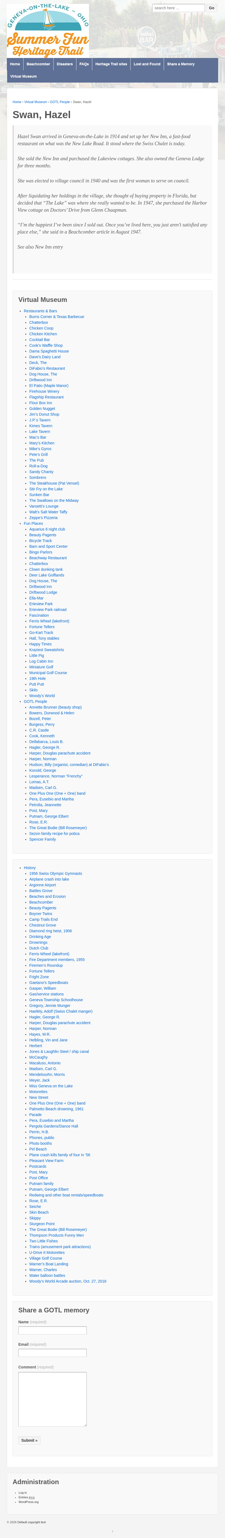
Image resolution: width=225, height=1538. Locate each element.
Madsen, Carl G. (43, 787)
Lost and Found (147, 64)
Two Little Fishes (43, 1241)
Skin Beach (39, 1212)
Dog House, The (43, 374)
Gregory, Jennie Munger (49, 1005)
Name (32, 1322)
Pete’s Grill (38, 454)
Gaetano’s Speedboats (48, 982)
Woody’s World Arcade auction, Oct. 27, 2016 (67, 1281)
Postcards (37, 1166)
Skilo (33, 690)
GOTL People (60, 102)
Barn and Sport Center (48, 546)
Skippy (35, 1218)
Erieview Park (41, 604)
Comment (36, 1367)
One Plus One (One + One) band (57, 793)
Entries (27, 1497)
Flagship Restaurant (46, 397)
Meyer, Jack (39, 1080)
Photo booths (40, 1143)
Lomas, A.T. (39, 782)
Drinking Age (40, 936)
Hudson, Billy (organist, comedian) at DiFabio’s (69, 764)
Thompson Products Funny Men (56, 1235)
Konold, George (42, 770)
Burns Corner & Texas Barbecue (56, 316)
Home (15, 64)
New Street (38, 1097)
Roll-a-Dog (38, 466)
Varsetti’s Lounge (44, 506)
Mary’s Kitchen (41, 443)
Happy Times (40, 644)
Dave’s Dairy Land (44, 357)
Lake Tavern (39, 431)
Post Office (38, 1178)
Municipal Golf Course (48, 673)
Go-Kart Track (41, 632)
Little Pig (36, 655)
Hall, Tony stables (44, 638)
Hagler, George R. (44, 747)
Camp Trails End (43, 919)
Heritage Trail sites (111, 64)
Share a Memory (181, 64)
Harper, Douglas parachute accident (59, 753)
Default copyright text (31, 1522)
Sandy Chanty (41, 472)
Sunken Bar (39, 495)
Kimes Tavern (41, 426)
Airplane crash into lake (49, 879)
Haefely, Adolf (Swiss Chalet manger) (61, 1011)
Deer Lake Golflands (46, 575)
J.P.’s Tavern (40, 420)
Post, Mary (38, 810)
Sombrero (37, 477)
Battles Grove (41, 891)
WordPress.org (29, 1502)
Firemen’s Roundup (46, 965)
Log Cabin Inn (41, 661)
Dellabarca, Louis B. (46, 741)
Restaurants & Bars (40, 311)
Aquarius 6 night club (47, 529)
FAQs (84, 64)
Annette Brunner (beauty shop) (55, 707)
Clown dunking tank (46, 569)
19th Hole (37, 678)
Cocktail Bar (39, 339)
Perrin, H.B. (39, 1132)
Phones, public (41, 1137)
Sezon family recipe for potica (54, 833)
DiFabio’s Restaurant (47, 368)
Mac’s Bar (37, 437)
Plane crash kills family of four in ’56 (59, 1155)
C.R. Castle (39, 730)
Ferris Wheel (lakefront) (49, 621)
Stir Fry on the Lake (46, 489)
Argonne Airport (42, 885)
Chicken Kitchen (43, 334)
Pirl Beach (38, 1149)
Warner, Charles (43, 1270)
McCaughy (38, 1057)
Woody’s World (42, 696)
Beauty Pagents (42, 535)
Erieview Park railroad (48, 609)
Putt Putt (36, 684)
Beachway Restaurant (48, 558)
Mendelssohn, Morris (47, 1074)
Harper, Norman (43, 759)
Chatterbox (38, 322)
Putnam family (41, 1183)
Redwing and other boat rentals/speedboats (66, 1195)
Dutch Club (38, 948)
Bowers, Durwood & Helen (51, 713)
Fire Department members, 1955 (57, 959)
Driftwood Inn (40, 380)
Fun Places (33, 523)
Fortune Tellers (41, 627)
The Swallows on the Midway (54, 500)
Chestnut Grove (42, 925)
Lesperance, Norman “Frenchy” (56, 776)
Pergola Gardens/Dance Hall (53, 1126)
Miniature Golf (41, 667)
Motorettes (38, 1092)
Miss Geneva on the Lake (51, 1086)
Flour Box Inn (40, 403)
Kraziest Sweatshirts (46, 650)
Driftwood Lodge (43, 592)
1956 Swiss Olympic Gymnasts (55, 873)
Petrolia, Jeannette (45, 805)
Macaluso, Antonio (44, 1063)
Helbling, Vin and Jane (48, 1040)
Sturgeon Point (42, 1224)
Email (32, 1344)
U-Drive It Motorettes (47, 1252)
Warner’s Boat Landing (48, 1264)
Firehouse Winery (44, 391)
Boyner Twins (40, 913)
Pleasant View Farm (46, 1160)
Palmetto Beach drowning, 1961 (56, 1109)
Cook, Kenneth (42, 736)
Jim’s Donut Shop (44, 414)
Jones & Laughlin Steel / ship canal (59, 1051)
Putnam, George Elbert (48, 816)
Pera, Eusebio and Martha (51, 799)
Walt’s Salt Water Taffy (48, 512)
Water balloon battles (47, 1275)
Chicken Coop (41, 328)
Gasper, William (42, 988)
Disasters (65, 64)
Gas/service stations (46, 994)
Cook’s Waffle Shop (46, 345)
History (30, 868)
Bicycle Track (40, 540)
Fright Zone (39, 977)
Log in (23, 1492)
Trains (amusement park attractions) (60, 1247)
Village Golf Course (45, 1258)
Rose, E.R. (38, 822)
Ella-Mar (36, 598)
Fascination (39, 615)
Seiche (35, 1206)
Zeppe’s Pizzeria (43, 517)
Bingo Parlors (40, 552)
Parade (35, 1114)
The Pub (36, 460)
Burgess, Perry (42, 724)
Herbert (35, 1046)
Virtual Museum (23, 76)
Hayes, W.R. (40, 1034)
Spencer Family (42, 839)
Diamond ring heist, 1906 (50, 931)
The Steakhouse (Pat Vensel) (54, 483)
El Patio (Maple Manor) (48, 385)
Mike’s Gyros (40, 449)
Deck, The (38, 362)
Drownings (38, 942)
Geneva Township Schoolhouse (56, 1000)
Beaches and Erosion (47, 896)
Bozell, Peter (40, 718)
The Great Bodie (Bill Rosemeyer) (58, 828)
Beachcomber (38, 64)
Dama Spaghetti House (49, 351)
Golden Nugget (42, 408)
